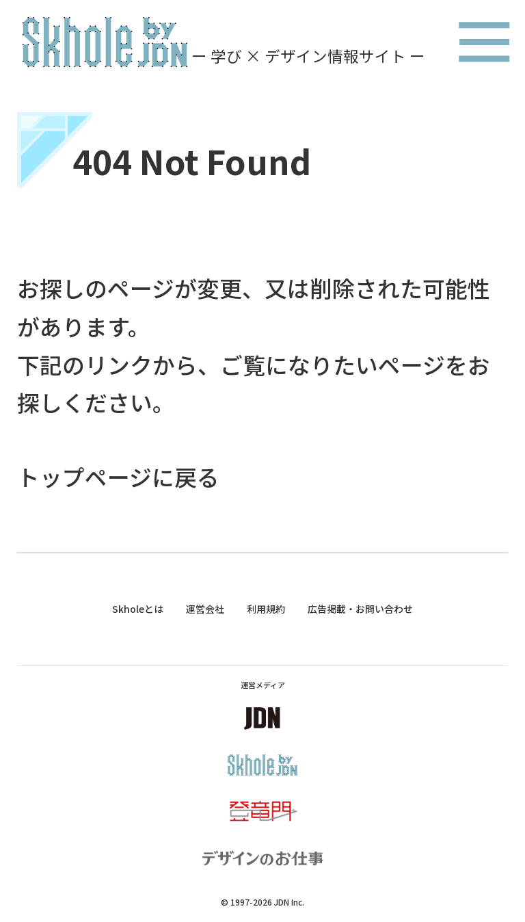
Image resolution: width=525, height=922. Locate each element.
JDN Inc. (289, 902)
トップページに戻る (118, 476)
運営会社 (205, 609)
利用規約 (266, 609)
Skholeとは (137, 609)
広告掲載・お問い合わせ (360, 609)
